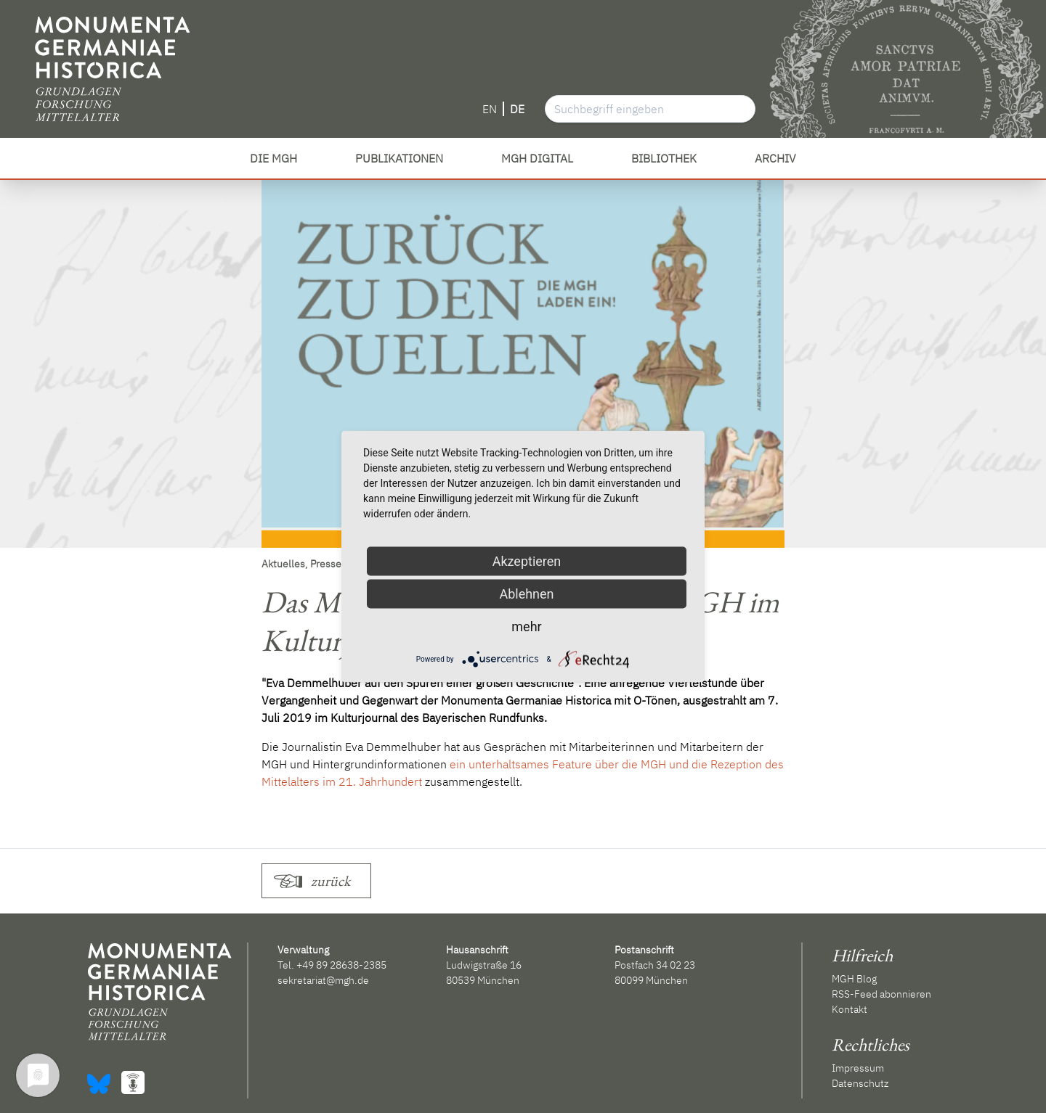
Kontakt (849, 1009)
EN (489, 109)
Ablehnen (526, 593)
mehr (526, 626)
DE (517, 109)
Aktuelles (283, 563)
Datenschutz (860, 1083)
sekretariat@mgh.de (323, 980)
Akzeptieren (526, 561)
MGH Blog (854, 978)
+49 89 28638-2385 (341, 965)
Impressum (858, 1068)
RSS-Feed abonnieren (881, 994)
